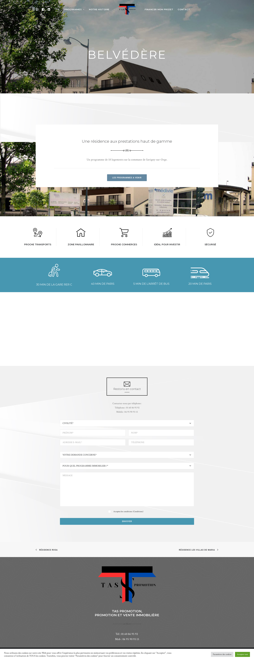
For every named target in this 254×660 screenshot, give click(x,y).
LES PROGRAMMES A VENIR (127, 178)
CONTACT (184, 9)
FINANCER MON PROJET (159, 9)
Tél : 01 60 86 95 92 (127, 634)
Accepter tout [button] (242, 654)
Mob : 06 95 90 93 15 (127, 639)
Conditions (138, 511)
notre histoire (99, 9)
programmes (74, 9)
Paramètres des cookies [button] (222, 654)
